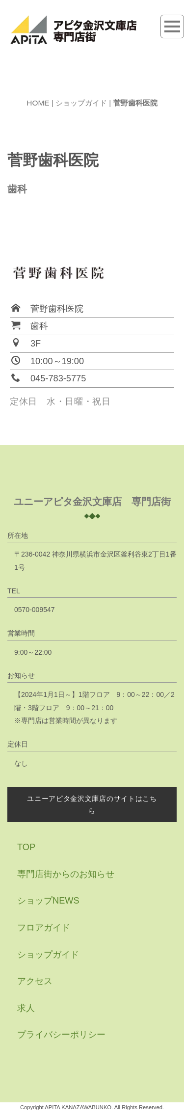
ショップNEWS (48, 901)
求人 (26, 1008)
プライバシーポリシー (61, 1035)
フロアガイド (43, 928)
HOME (37, 103)
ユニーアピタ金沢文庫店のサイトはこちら (92, 805)
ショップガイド (81, 103)
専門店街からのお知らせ (65, 874)
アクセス (35, 981)
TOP (26, 847)
